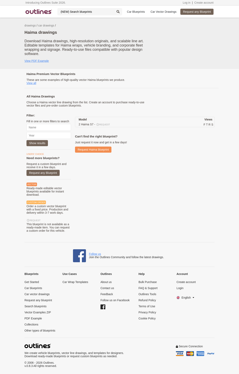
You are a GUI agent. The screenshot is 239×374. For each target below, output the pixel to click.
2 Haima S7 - (94, 124)
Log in (186, 2)
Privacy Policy (147, 312)
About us (106, 282)
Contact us (107, 288)
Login (180, 288)
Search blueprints (35, 306)
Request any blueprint (38, 300)
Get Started (31, 282)
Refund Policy (147, 300)
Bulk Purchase (148, 282)
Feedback (106, 294)
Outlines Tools (147, 294)
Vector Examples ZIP (37, 312)
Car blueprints (33, 288)
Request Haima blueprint (93, 149)
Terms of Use (147, 306)
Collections (31, 324)
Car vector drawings (37, 294)
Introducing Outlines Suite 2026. (45, 2)
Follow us (95, 254)
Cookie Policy (147, 318)
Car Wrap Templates (75, 282)
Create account (204, 2)
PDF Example (33, 318)
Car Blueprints (136, 11)
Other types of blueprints (39, 330)
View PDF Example (36, 60)
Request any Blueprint (197, 11)
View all (31, 83)
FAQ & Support (148, 288)
